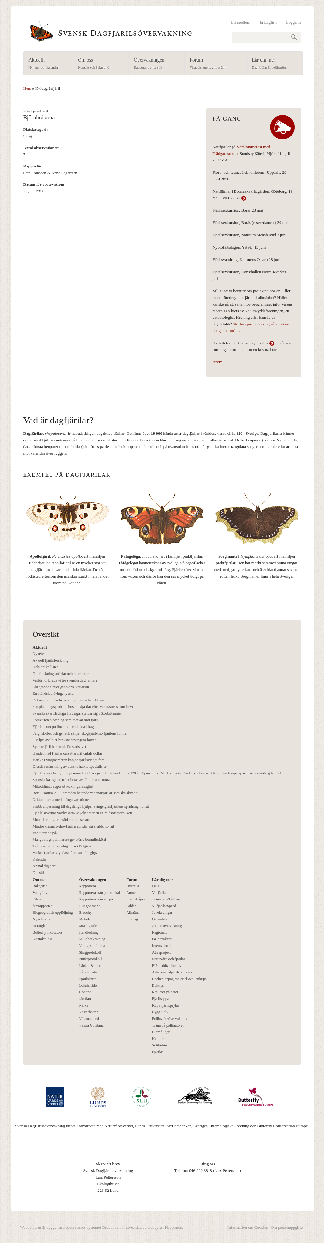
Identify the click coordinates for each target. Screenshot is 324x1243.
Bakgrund (40, 886)
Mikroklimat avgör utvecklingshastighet (63, 786)
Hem (27, 88)
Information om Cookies (247, 1227)
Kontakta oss (42, 939)
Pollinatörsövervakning (169, 1018)
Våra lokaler (88, 972)
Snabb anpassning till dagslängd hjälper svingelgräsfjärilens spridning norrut (91, 806)
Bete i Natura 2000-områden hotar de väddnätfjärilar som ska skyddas (86, 793)
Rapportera (87, 886)
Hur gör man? (89, 906)
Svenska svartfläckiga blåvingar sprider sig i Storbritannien (78, 713)
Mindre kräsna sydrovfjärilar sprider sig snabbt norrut (73, 826)
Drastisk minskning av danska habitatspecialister (70, 766)
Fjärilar (157, 1052)
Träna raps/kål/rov (166, 899)
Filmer (38, 899)
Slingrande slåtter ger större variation (61, 687)
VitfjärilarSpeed (164, 906)
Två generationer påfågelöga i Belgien (62, 846)
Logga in (293, 22)
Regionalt (159, 932)
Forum (214, 63)
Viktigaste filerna (92, 945)
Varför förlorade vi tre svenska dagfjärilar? (65, 680)
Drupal (108, 1227)
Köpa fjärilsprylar (165, 1005)
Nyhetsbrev (41, 919)
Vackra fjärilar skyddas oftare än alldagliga (65, 853)
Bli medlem (240, 22)
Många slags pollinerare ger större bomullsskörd (69, 839)
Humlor (158, 1038)
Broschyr (86, 912)
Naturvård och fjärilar (168, 959)
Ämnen (131, 892)
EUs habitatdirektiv (167, 965)
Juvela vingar (162, 912)
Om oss (99, 63)
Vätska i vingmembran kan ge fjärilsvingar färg (69, 760)
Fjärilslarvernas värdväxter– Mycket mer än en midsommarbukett (82, 813)
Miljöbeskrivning (92, 939)
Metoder (85, 919)
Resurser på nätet (165, 992)
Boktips (158, 985)
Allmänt (132, 912)
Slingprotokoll (90, 952)
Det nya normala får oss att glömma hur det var (68, 700)
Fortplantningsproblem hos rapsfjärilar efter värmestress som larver (84, 707)
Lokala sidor (88, 985)
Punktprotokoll (90, 959)
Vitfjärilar (159, 892)
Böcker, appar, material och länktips (179, 979)
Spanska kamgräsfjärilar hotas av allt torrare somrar (72, 780)
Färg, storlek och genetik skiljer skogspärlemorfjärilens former (80, 733)
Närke (83, 1005)
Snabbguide (88, 926)
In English (268, 22)
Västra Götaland (91, 1025)
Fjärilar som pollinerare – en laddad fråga (64, 727)
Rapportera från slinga (96, 899)
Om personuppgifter (287, 1227)
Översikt (132, 886)
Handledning (88, 932)
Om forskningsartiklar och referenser (61, 673)
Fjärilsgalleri (135, 919)
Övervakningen (154, 63)
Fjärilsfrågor (135, 899)
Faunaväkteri (162, 939)
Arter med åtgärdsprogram (172, 972)
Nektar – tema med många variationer (61, 799)
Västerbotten (88, 1012)
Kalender (40, 859)
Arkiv (217, 362)
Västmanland (89, 1018)
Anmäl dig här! (44, 866)
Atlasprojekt (161, 952)
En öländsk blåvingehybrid (53, 693)
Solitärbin (159, 1045)
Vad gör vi (41, 892)
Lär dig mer (272, 63)
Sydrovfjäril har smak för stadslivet (59, 746)
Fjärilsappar (161, 999)
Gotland (85, 992)
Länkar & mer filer (93, 965)
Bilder (131, 906)
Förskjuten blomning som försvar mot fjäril (65, 720)
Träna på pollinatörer (168, 1025)
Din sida (39, 872)
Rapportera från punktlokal (99, 892)
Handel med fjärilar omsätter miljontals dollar (67, 753)
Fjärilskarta (87, 979)
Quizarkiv (159, 919)
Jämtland (85, 999)
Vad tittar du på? (45, 833)
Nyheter (39, 654)
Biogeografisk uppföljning (53, 912)
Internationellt (163, 945)
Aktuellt (46, 63)
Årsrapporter (42, 906)
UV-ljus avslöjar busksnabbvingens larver (64, 740)
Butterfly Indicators (47, 932)
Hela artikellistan (46, 667)
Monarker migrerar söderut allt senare (61, 819)
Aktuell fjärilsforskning (50, 660)
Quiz (155, 886)
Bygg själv (160, 1012)
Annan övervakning (167, 926)
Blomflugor (161, 1032)
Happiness (173, 1227)
